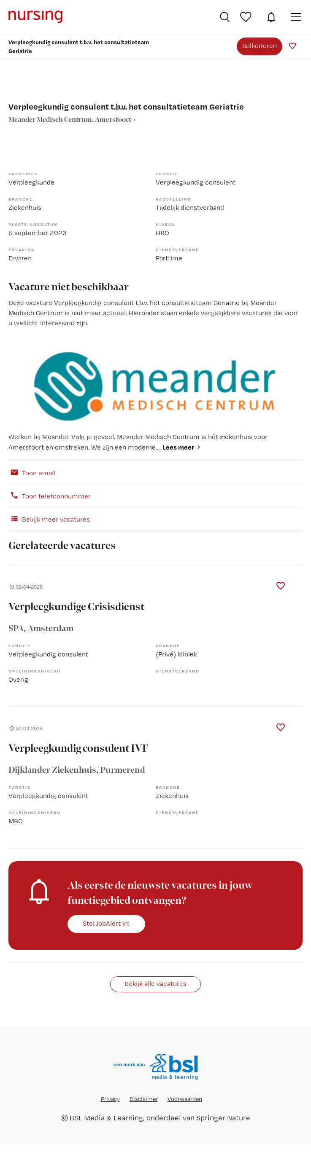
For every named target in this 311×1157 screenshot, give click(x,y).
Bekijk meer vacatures (49, 519)
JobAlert (271, 17)
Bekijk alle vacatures (155, 984)
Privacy (110, 1098)
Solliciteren (259, 46)
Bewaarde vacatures (247, 17)
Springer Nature (223, 1117)
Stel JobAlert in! (106, 923)
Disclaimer (144, 1098)
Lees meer (178, 447)
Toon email (31, 472)
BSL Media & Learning (106, 1117)
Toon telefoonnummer (49, 495)
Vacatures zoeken (225, 17)
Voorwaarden (185, 1098)
